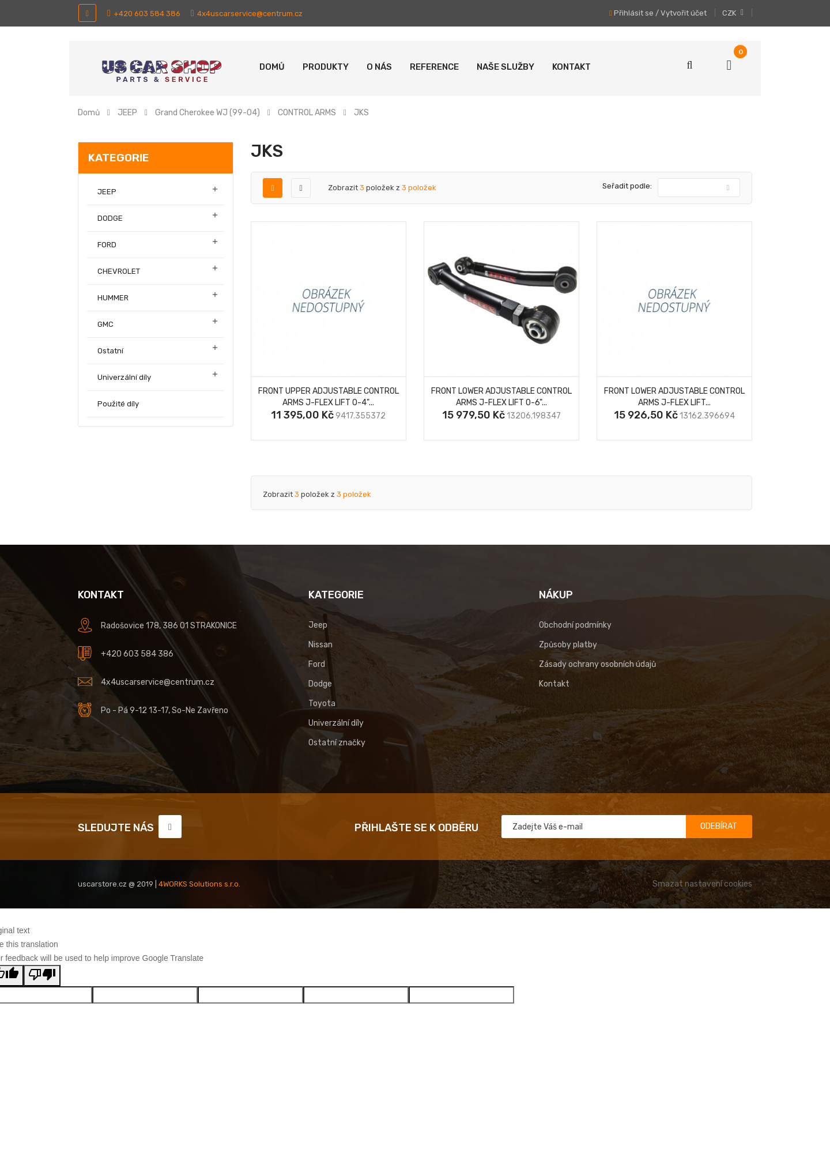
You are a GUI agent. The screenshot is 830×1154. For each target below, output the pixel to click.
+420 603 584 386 (143, 13)
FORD (106, 244)
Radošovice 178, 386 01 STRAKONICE (169, 626)
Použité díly (118, 403)
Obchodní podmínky (575, 625)
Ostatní (110, 350)
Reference (434, 67)
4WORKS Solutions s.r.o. (199, 884)
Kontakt (571, 67)
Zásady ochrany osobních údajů (597, 664)
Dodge (320, 684)
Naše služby (505, 67)
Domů (272, 67)
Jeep (317, 625)
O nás (379, 67)
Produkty (326, 67)
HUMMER (113, 297)
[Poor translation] (42, 975)
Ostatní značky (336, 743)
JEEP (106, 191)
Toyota (321, 703)
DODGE (110, 218)
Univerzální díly (124, 377)
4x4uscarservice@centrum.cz (247, 13)
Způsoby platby (568, 645)
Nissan (320, 645)
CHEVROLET (118, 271)
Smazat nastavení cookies (702, 884)
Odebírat (718, 826)
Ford (316, 664)
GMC (105, 324)
